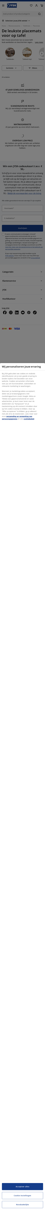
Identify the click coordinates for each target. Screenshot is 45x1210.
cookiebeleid (29, 419)
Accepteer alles (22, 1186)
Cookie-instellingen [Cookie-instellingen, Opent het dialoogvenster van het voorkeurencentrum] (22, 1195)
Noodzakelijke (22, 1204)
